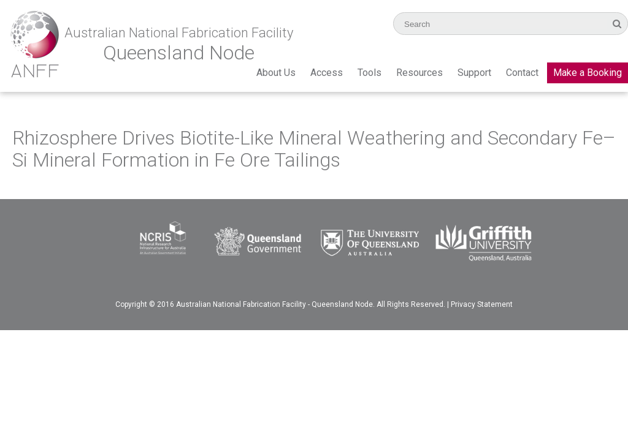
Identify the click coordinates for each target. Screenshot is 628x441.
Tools (369, 72)
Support (474, 72)
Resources (419, 72)
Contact (522, 72)
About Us (276, 72)
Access (326, 72)
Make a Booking (587, 72)
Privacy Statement (482, 304)
